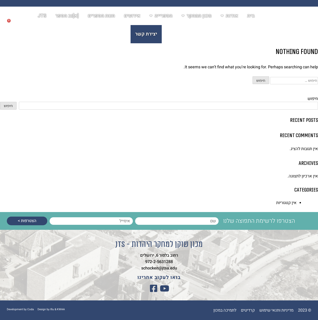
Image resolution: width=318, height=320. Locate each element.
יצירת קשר (146, 36)
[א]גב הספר (67, 18)
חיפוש (313, 99)
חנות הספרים (101, 18)
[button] (21, 27)
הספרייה (160, 18)
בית (251, 18)
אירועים (132, 18)
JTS (42, 18)
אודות (229, 18)
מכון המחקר (197, 18)
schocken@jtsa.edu (159, 268)
